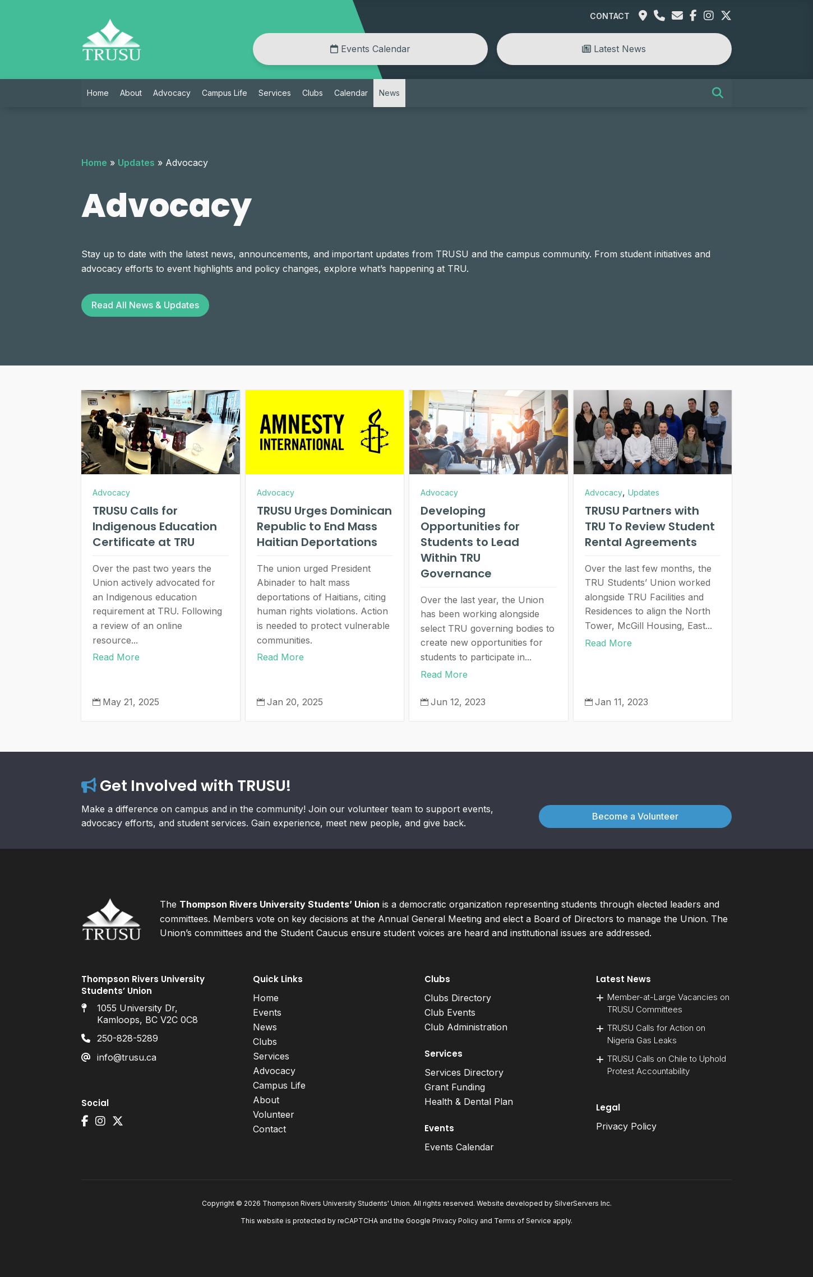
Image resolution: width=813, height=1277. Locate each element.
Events (267, 1012)
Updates (136, 162)
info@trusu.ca (126, 1057)
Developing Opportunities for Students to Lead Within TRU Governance (470, 542)
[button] (718, 93)
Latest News (614, 48)
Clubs (312, 93)
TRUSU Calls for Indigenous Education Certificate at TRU (155, 526)
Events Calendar (370, 48)
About (131, 93)
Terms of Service (522, 1220)
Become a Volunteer (635, 816)
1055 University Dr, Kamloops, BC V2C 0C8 (147, 1013)
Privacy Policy (626, 1126)
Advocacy (172, 93)
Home (98, 93)
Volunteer (273, 1114)
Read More (116, 657)
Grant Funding (454, 1087)
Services (274, 93)
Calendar (351, 93)
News (389, 93)
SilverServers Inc (582, 1203)
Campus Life (224, 93)
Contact (610, 16)
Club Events (449, 1012)
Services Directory (463, 1072)
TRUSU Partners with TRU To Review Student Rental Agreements (650, 526)
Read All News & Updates (145, 305)
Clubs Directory (457, 997)
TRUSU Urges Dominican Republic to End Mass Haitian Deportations (324, 526)
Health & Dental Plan (468, 1101)
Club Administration (465, 1027)
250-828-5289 (127, 1038)
